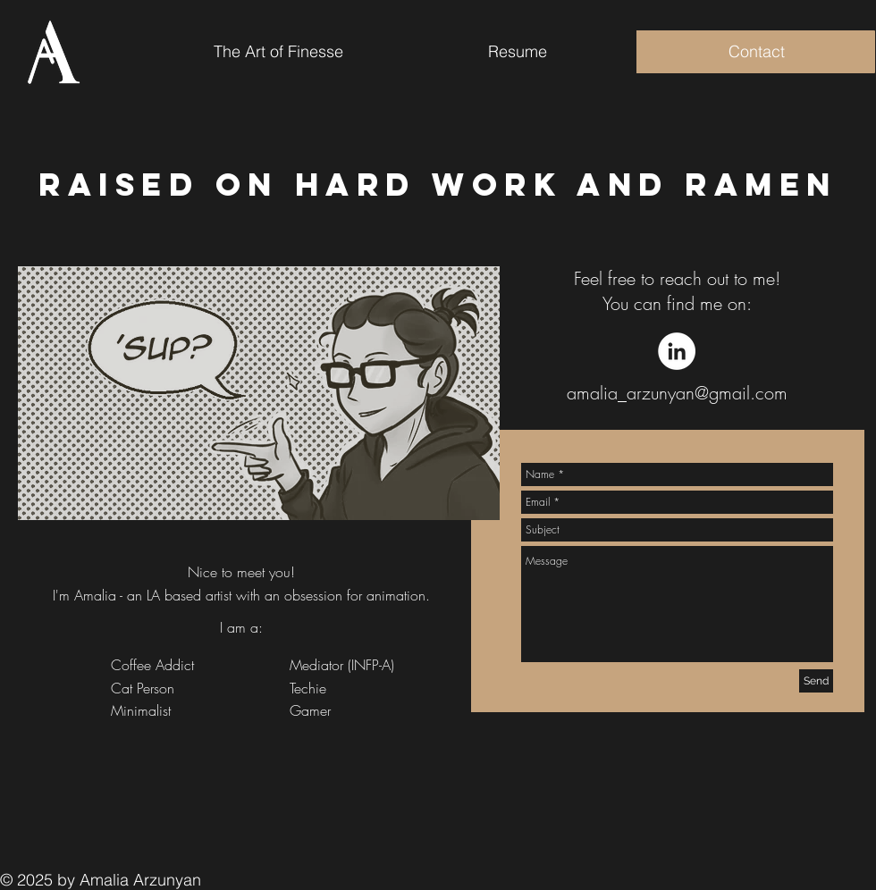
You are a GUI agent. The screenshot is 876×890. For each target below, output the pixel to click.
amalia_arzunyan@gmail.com (677, 393)
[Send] (816, 681)
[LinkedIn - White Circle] (676, 351)
